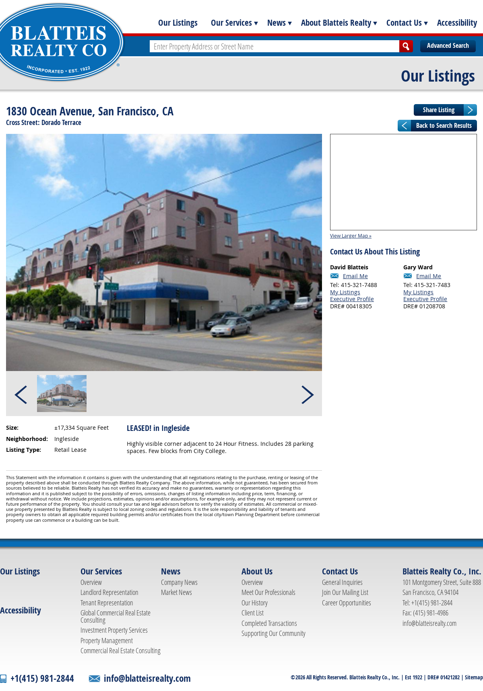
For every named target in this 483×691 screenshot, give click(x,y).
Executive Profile (352, 299)
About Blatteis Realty (336, 22)
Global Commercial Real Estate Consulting (115, 616)
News (276, 22)
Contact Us (404, 22)
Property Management (106, 640)
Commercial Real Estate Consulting (120, 650)
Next (307, 393)
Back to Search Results (444, 125)
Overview (91, 582)
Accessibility (457, 22)
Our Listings (178, 22)
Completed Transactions (269, 623)
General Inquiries (342, 582)
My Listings (345, 292)
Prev (21, 393)
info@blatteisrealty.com (429, 623)
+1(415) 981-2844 (42, 678)
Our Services (231, 22)
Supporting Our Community (273, 633)
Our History (255, 602)
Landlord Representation (109, 592)
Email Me (355, 276)
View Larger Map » (351, 235)
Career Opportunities (346, 602)
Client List (253, 612)
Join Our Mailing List (345, 592)
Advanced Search (448, 45)
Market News (176, 592)
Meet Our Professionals (268, 592)
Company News (179, 582)
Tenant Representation (106, 602)
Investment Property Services (114, 630)
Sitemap (474, 677)
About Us (257, 571)
